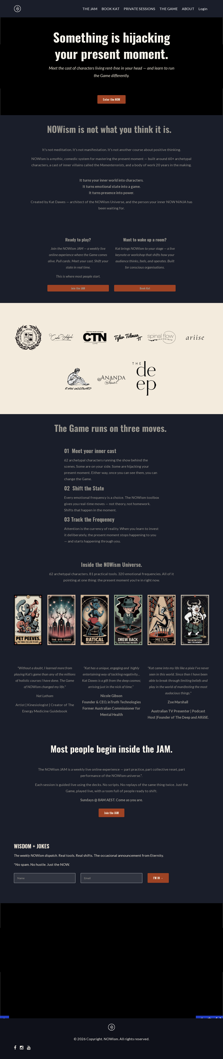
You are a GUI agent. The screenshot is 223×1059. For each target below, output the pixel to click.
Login (202, 9)
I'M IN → (158, 878)
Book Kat (145, 288)
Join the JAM (78, 288)
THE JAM (89, 9)
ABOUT (188, 9)
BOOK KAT (111, 9)
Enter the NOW (111, 99)
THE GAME (168, 9)
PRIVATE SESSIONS (139, 9)
